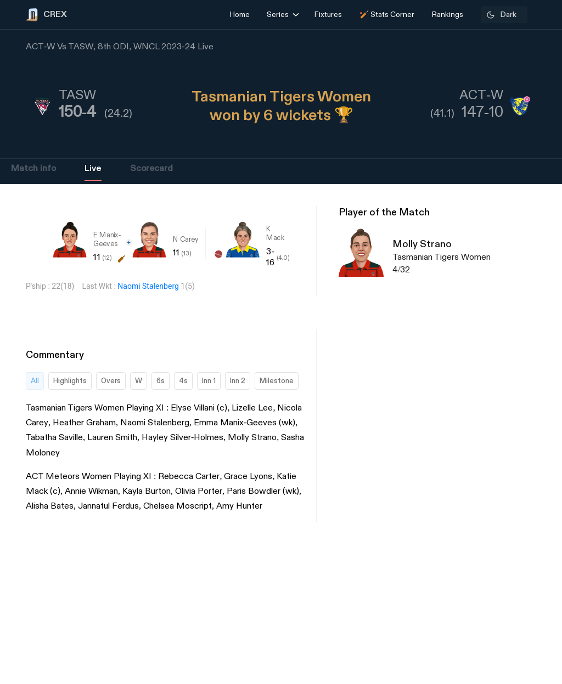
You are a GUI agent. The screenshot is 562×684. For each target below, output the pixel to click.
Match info (33, 168)
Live (93, 168)
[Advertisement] (521, 465)
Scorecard (151, 168)
